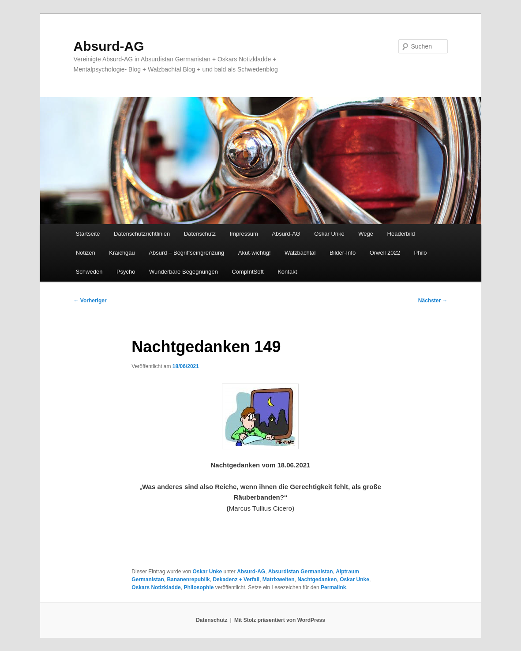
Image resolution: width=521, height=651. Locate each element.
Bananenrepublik (188, 579)
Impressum (244, 233)
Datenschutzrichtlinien (142, 233)
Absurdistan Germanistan (300, 571)
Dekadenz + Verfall (236, 579)
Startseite (88, 233)
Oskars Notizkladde (155, 587)
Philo (420, 252)
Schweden (89, 271)
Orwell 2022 (385, 252)
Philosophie (199, 587)
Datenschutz (200, 233)
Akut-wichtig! (254, 252)
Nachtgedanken (317, 579)
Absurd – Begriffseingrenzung (186, 252)
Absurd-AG (109, 46)
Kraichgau (122, 252)
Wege (365, 233)
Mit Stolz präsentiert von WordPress (279, 620)
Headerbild (401, 233)
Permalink (333, 587)
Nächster (433, 300)
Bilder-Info (343, 252)
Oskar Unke (329, 233)
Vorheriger (90, 300)
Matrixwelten (278, 579)
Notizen (85, 252)
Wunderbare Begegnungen (183, 271)
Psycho (125, 271)
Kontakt (287, 271)
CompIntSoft (247, 271)
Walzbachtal (300, 252)
